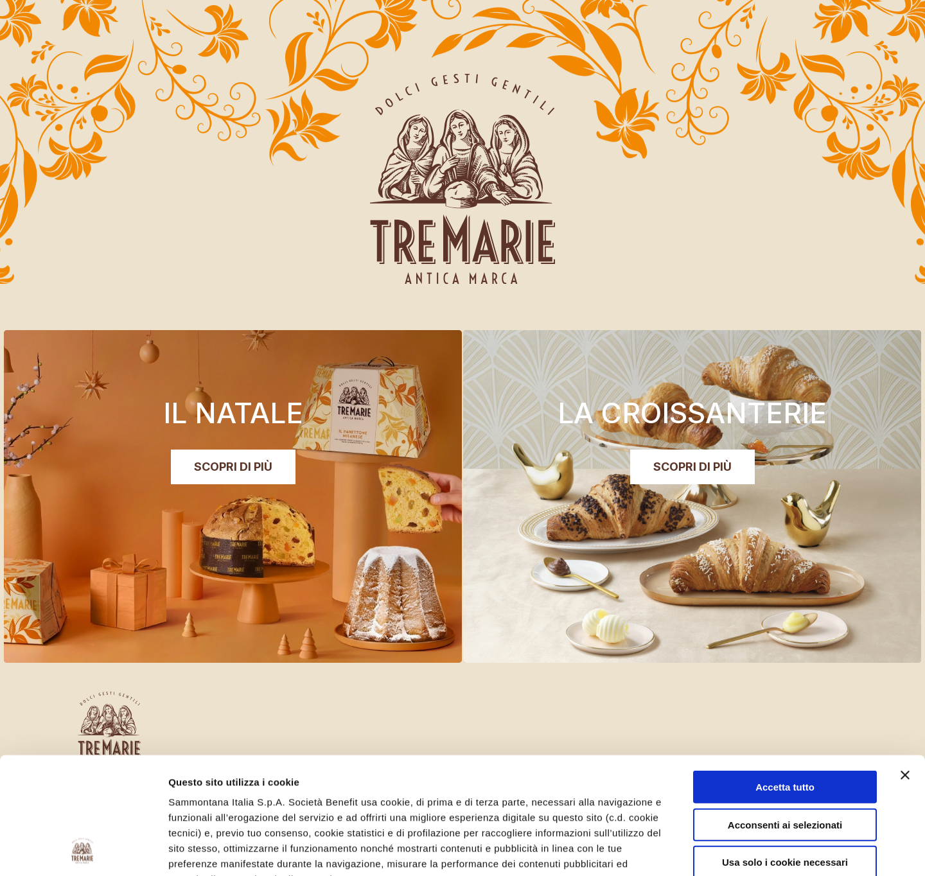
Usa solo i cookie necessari (785, 753)
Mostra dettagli (682, 850)
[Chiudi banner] (905, 665)
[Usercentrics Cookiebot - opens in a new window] (83, 851)
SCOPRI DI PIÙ (692, 466)
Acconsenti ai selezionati (785, 715)
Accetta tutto (785, 677)
